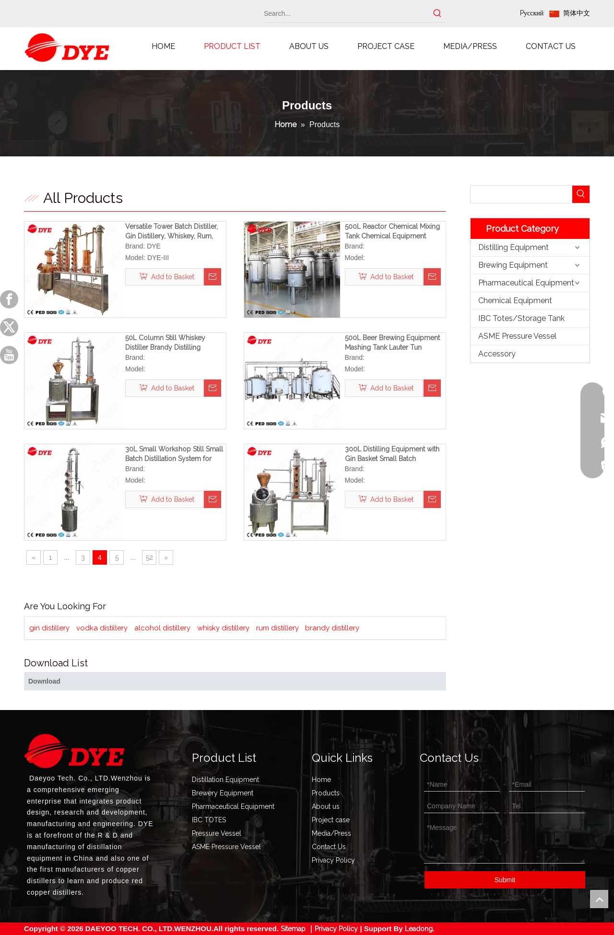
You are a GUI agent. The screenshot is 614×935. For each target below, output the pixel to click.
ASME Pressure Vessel (517, 336)
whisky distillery (223, 628)
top (599, 899)
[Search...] (346, 13)
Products (326, 793)
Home (321, 779)
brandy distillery (332, 628)
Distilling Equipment (513, 247)
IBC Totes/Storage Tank (521, 318)
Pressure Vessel (216, 833)
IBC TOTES (209, 820)
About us (326, 806)
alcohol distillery (162, 628)
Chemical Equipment (515, 300)
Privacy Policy (333, 860)
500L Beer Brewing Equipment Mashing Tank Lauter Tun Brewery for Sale (392, 343)
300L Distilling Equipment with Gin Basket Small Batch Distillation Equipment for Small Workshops (393, 454)
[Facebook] (9, 299)
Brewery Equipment (222, 793)
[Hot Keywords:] (437, 13)
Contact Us (329, 847)
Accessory (497, 353)
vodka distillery (102, 628)
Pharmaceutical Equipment (526, 282)
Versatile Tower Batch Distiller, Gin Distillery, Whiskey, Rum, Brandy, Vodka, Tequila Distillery (174, 232)
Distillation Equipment (225, 779)
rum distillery (277, 628)
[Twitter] (9, 327)
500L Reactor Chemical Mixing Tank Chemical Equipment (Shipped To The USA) (392, 232)
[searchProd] (521, 194)
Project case (331, 820)
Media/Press (331, 833)
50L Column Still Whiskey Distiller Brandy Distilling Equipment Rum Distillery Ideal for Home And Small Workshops (173, 343)
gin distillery (49, 628)
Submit (505, 880)
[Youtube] (9, 355)
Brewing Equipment (513, 265)
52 (149, 557)
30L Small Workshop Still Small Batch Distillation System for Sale (174, 454)
